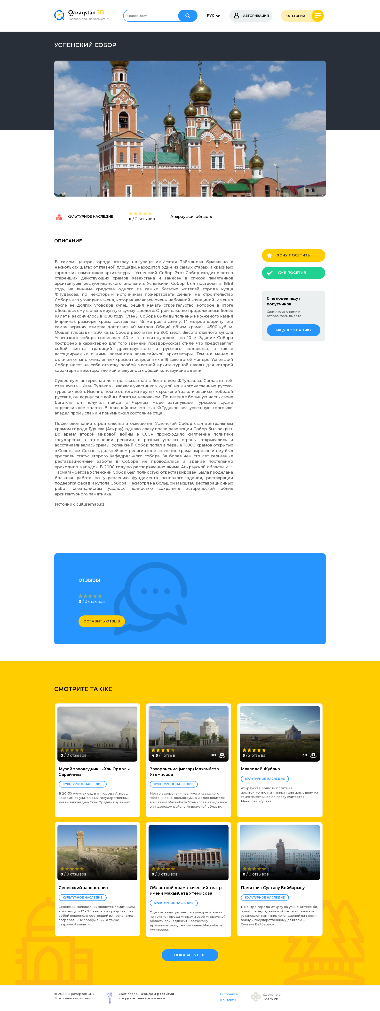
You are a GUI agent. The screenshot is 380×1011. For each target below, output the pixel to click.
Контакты (228, 1000)
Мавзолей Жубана (260, 769)
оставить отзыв (101, 621)
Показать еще (190, 955)
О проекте (229, 994)
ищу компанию (293, 330)
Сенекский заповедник (83, 887)
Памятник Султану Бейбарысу (273, 887)
